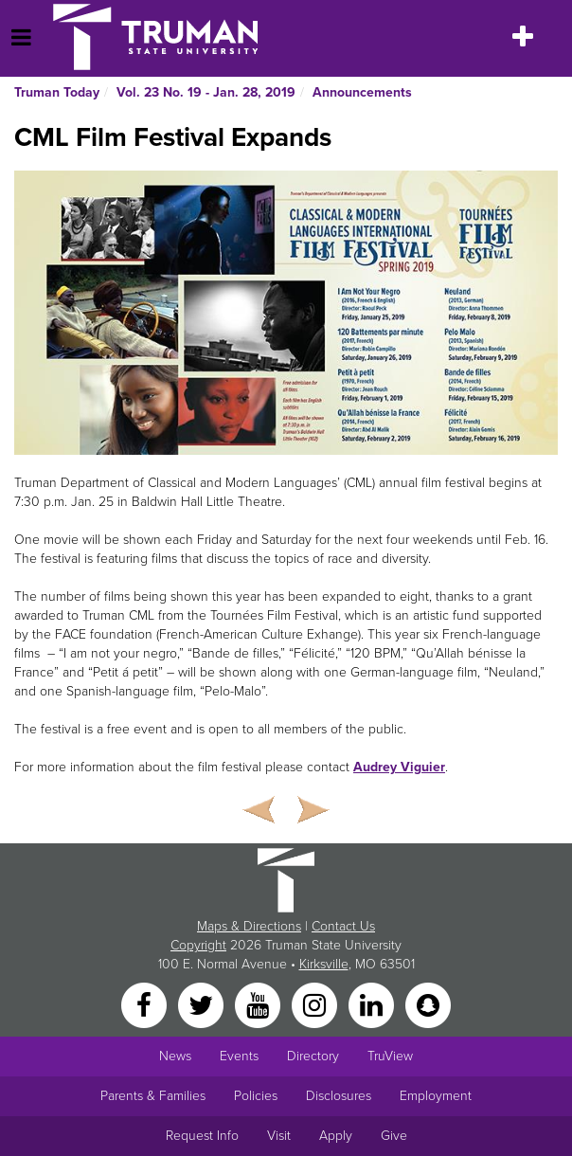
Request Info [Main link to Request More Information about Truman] (202, 1136)
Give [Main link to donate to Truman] (394, 1136)
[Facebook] (145, 1005)
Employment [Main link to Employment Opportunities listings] (436, 1096)
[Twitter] (202, 1005)
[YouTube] (259, 1005)
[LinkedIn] (373, 1005)
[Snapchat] (428, 1005)
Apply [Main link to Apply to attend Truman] (335, 1136)
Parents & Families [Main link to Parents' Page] (153, 1096)
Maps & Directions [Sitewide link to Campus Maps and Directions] (249, 926)
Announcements (362, 92)
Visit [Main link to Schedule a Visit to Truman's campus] (279, 1136)
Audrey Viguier (399, 767)
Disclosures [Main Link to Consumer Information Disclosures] (338, 1096)
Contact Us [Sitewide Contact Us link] (343, 926)
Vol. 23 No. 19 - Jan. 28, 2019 (205, 92)
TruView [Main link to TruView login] (390, 1056)
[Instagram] (316, 1005)
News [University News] (175, 1056)
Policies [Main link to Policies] (255, 1096)
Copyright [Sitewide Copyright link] (198, 945)
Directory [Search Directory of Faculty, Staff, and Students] (313, 1056)
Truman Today (56, 92)
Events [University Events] (239, 1056)
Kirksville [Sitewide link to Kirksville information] (324, 964)
